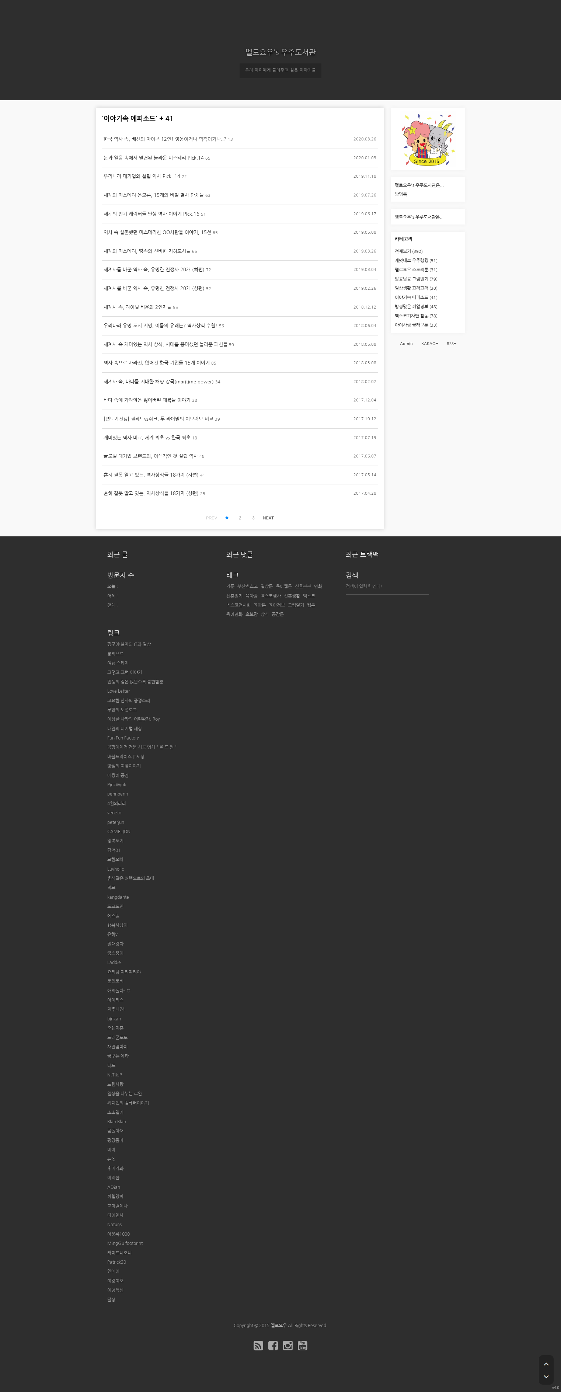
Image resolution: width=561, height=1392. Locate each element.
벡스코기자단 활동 (416, 316)
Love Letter (118, 691)
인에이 (113, 1271)
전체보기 (409, 251)
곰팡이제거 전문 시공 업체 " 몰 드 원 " (142, 747)
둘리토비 (115, 981)
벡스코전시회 (238, 605)
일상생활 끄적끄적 (416, 288)
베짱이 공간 (118, 775)
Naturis (114, 1224)
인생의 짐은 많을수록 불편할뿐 (135, 682)
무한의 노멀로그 (122, 710)
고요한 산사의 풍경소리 (128, 701)
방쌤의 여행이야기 (124, 766)
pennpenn (117, 794)
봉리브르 (115, 654)
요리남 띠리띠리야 (124, 972)
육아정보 (277, 605)
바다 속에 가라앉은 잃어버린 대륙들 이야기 (147, 400)
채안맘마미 (117, 1047)
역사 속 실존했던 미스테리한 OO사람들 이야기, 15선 (157, 232)
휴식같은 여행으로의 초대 (130, 878)
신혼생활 (292, 596)
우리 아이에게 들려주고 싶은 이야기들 (280, 70)
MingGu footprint (125, 1243)
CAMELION (118, 831)
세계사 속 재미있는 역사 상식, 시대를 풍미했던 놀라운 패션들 (165, 344)
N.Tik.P (114, 1075)
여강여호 (115, 1281)
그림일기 (296, 605)
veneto (114, 813)
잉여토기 (115, 841)
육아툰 (260, 605)
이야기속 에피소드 (416, 297)
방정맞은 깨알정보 (416, 306)
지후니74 (116, 1009)
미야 (111, 1150)
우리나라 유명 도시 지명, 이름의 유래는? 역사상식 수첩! (160, 325)
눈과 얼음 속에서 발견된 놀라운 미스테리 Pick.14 (154, 158)
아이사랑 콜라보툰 (416, 325)
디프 (111, 1066)
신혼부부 (303, 586)
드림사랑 (115, 1084)
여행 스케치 (118, 663)
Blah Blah (116, 1122)
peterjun (115, 822)
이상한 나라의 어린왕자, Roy (133, 719)
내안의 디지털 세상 (124, 729)
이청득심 (115, 1290)
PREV (211, 518)
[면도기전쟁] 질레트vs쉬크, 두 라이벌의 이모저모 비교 (158, 419)
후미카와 (115, 1168)
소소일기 (115, 1112)
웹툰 (311, 605)
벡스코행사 (271, 596)
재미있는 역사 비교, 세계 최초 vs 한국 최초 (147, 437)
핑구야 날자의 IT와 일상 (129, 644)
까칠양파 (115, 1196)
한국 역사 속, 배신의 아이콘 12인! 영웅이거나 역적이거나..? (165, 139)
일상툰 (267, 586)
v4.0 (555, 1388)
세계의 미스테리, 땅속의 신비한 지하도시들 (147, 251)
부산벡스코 (247, 586)
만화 (318, 586)
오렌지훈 (115, 1028)
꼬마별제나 (117, 1206)
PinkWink (116, 785)
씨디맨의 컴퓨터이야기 (128, 1103)
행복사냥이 (117, 925)
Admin (406, 344)
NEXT (268, 518)
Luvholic (115, 869)
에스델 (113, 916)
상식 (265, 614)
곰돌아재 (115, 1131)
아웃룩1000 (118, 1234)
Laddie (114, 962)
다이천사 (115, 1215)
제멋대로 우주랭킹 (416, 260)
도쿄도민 (115, 906)
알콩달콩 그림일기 (416, 279)
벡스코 (309, 596)
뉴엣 (111, 1159)
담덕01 (114, 850)
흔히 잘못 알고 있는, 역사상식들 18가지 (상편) (151, 493)
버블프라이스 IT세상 (125, 757)
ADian (113, 1187)
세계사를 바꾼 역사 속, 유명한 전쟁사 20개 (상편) (154, 288)
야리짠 (113, 1178)
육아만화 (234, 614)
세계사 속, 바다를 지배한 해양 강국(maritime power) (159, 381)
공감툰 (278, 614)
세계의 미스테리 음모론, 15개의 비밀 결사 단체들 (154, 195)
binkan (114, 1019)
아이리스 (115, 1000)
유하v (112, 934)
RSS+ (451, 344)
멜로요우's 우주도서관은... (419, 185)
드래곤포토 (117, 1038)
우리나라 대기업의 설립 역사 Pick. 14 (142, 176)
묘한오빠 (115, 859)
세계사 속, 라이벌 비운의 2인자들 (137, 307)
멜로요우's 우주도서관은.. (419, 217)
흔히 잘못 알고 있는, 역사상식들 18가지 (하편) (151, 475)
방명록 (401, 194)
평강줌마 (115, 1140)
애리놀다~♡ (118, 991)
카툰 (230, 586)
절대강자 (115, 944)
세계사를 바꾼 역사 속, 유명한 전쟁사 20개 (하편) (154, 269)
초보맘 (251, 614)
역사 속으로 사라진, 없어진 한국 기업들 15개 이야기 (157, 363)
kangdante (118, 897)
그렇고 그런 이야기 (124, 672)
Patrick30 (116, 1262)
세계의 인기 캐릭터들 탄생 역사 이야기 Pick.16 (151, 214)
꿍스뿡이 (115, 953)
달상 (111, 1300)
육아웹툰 (284, 586)
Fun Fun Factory (123, 738)
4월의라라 (116, 803)
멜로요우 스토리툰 (416, 270)
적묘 (111, 887)
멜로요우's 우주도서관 (280, 52)
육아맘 (251, 596)
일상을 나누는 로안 (124, 1094)
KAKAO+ (429, 344)
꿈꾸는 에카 (118, 1056)
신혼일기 (234, 596)
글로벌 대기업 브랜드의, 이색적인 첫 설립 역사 (151, 456)
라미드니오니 (119, 1253)
